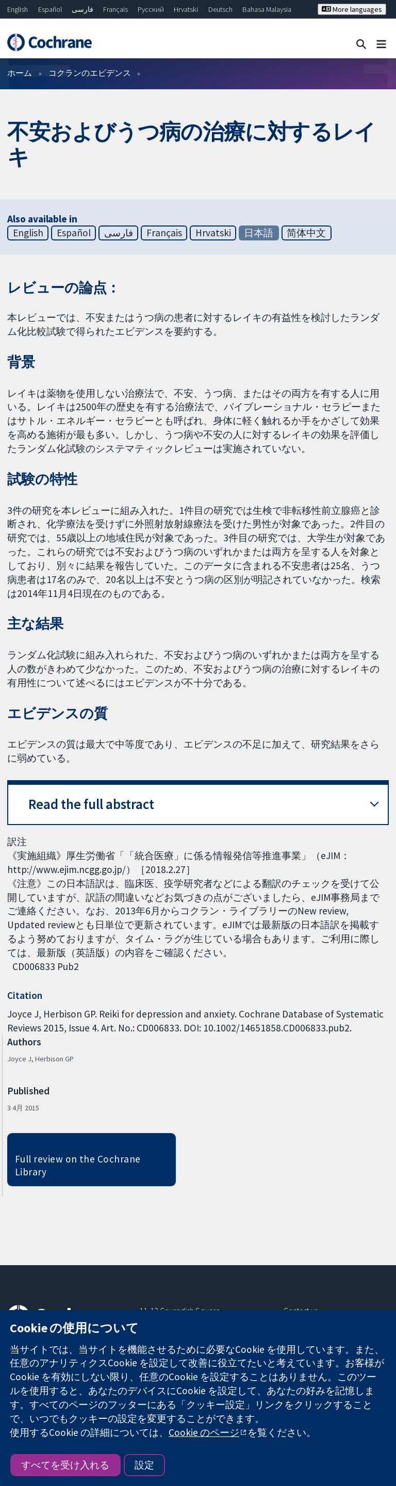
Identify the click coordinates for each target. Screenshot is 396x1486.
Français (115, 9)
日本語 (258, 233)
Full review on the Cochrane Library (78, 1165)
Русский (151, 9)
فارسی (82, 9)
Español (50, 9)
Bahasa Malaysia (266, 9)
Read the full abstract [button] (91, 804)
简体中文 (306, 233)
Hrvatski (186, 9)
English (17, 9)
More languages (352, 9)
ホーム (19, 73)
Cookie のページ (204, 1432)
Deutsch (220, 9)
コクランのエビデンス (89, 73)
